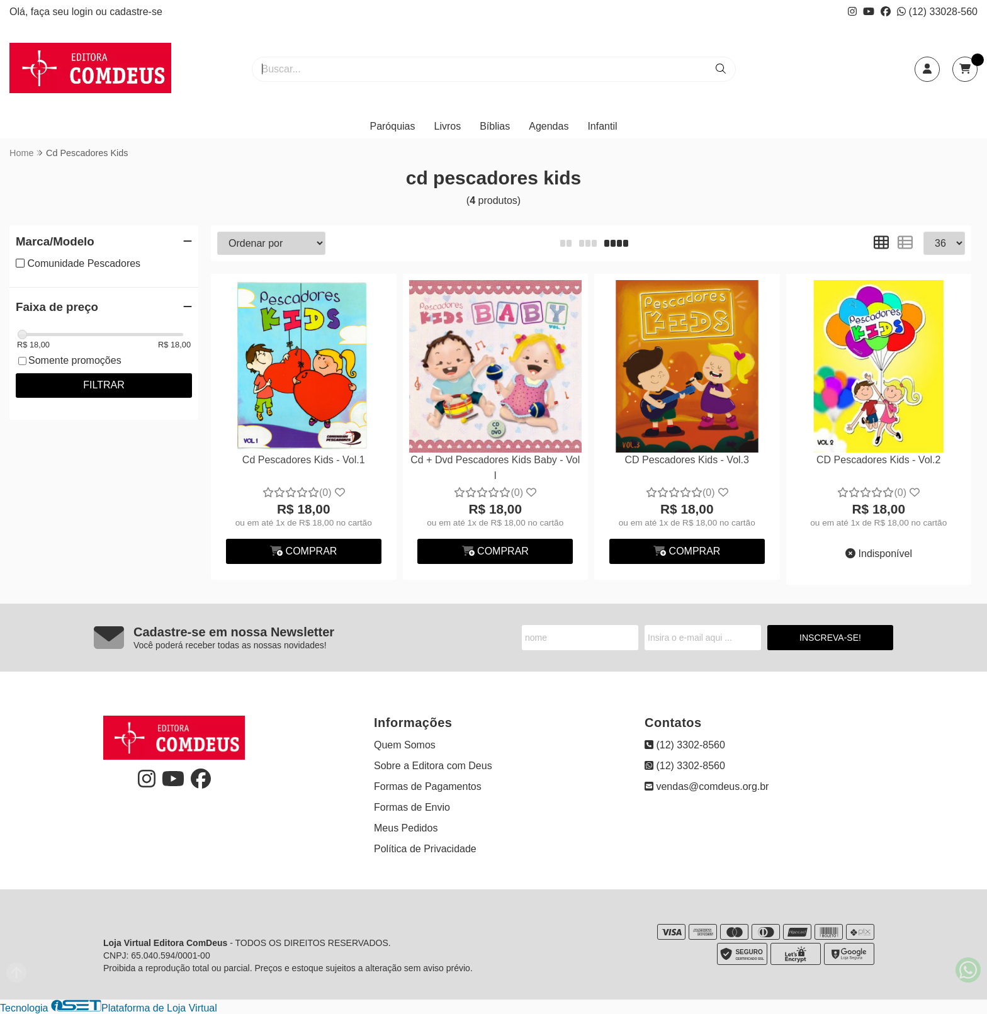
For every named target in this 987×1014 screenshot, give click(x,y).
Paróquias (392, 126)
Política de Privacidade (425, 848)
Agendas (548, 126)
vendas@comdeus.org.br (707, 786)
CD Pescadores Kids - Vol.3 (687, 459)
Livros (447, 126)
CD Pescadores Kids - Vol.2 (878, 459)
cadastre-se (136, 11)
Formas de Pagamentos (428, 786)
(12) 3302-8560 (685, 745)
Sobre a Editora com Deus (433, 765)
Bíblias (495, 126)
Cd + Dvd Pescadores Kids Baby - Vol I (495, 467)
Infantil (602, 126)
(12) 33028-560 (937, 11)
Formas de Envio (412, 807)
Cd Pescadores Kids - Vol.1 (303, 459)
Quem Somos (405, 745)
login (84, 11)
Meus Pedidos (405, 828)
